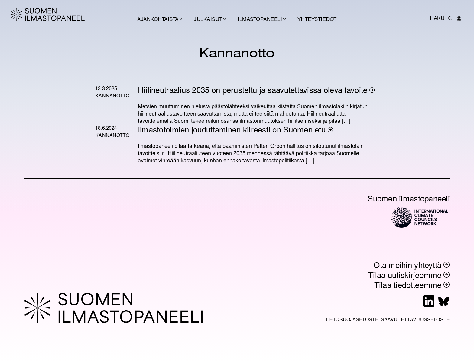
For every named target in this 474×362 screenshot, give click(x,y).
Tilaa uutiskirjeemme (404, 274)
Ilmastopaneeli (260, 18)
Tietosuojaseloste (352, 319)
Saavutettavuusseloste (415, 319)
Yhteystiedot (317, 18)
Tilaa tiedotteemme (408, 284)
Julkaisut (208, 18)
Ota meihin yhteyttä (407, 264)
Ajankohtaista (157, 18)
